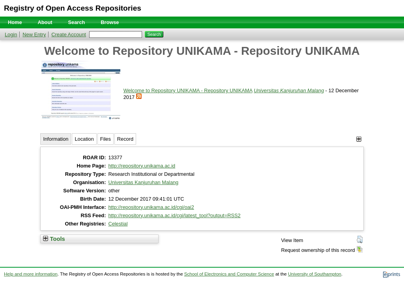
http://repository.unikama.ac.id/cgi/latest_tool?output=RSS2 (174, 215)
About (45, 22)
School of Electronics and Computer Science (229, 274)
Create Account (68, 34)
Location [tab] (84, 139)
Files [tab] (105, 139)
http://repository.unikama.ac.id (141, 166)
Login (11, 34)
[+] (359, 139)
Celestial (117, 224)
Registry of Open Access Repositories (72, 8)
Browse (110, 22)
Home (15, 22)
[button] (360, 240)
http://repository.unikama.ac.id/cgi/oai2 (151, 207)
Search (76, 22)
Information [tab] (55, 139)
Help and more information (31, 274)
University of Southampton (314, 274)
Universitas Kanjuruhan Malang (289, 90)
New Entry (34, 34)
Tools (54, 239)
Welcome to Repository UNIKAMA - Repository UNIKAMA (187, 90)
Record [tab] (125, 139)
